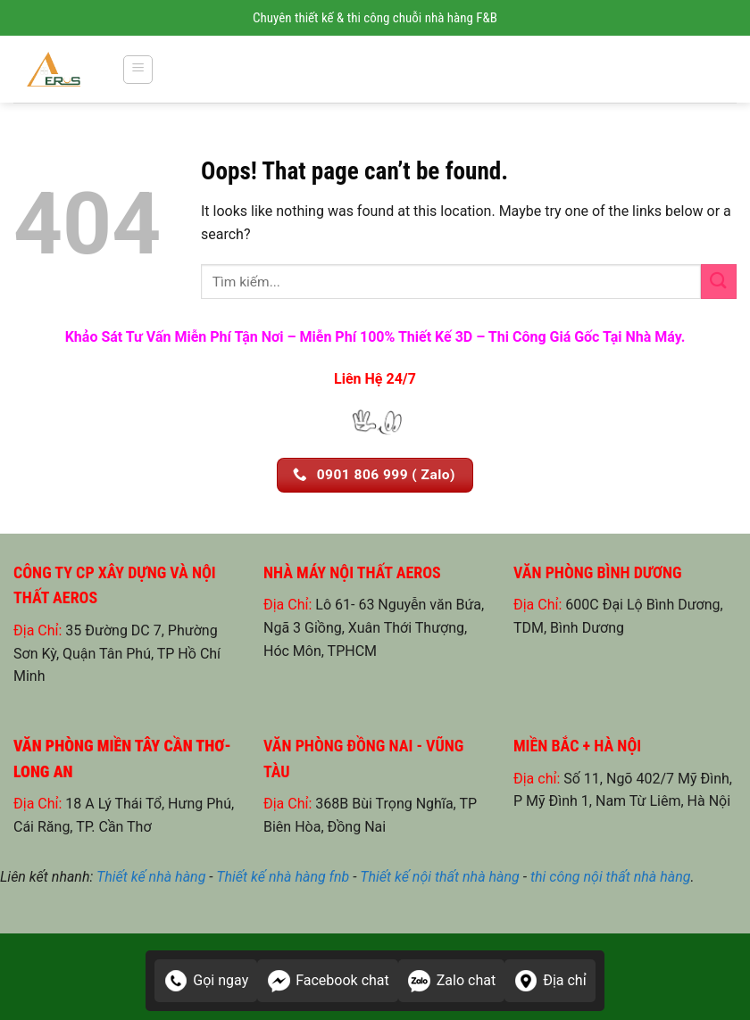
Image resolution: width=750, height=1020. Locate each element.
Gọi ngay (205, 980)
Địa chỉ (549, 980)
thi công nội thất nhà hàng (610, 876)
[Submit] (719, 281)
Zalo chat (451, 980)
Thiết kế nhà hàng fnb (282, 876)
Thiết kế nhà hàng (150, 876)
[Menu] (138, 69)
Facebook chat (327, 980)
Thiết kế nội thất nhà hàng (440, 876)
